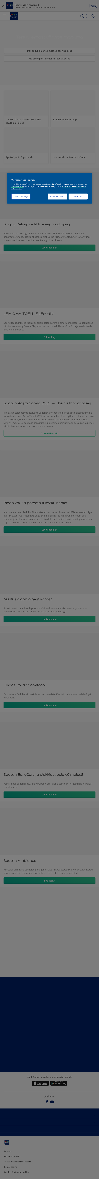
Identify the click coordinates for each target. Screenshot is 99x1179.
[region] (49, 188)
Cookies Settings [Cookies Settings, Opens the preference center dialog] (21, 196)
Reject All (78, 196)
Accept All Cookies (57, 196)
